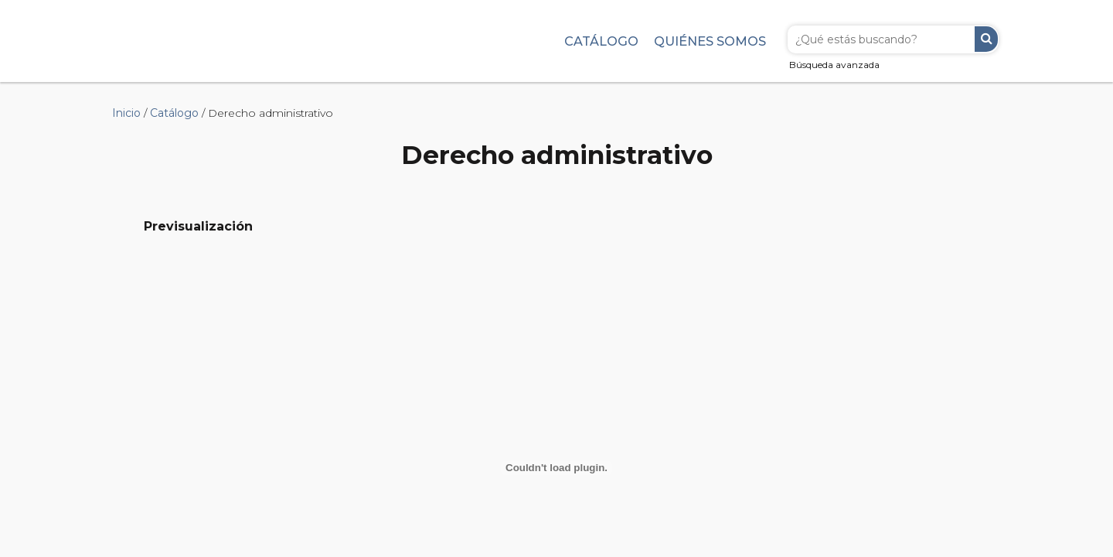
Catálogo (601, 41)
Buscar (986, 39)
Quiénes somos (710, 41)
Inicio (126, 113)
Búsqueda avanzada (834, 64)
